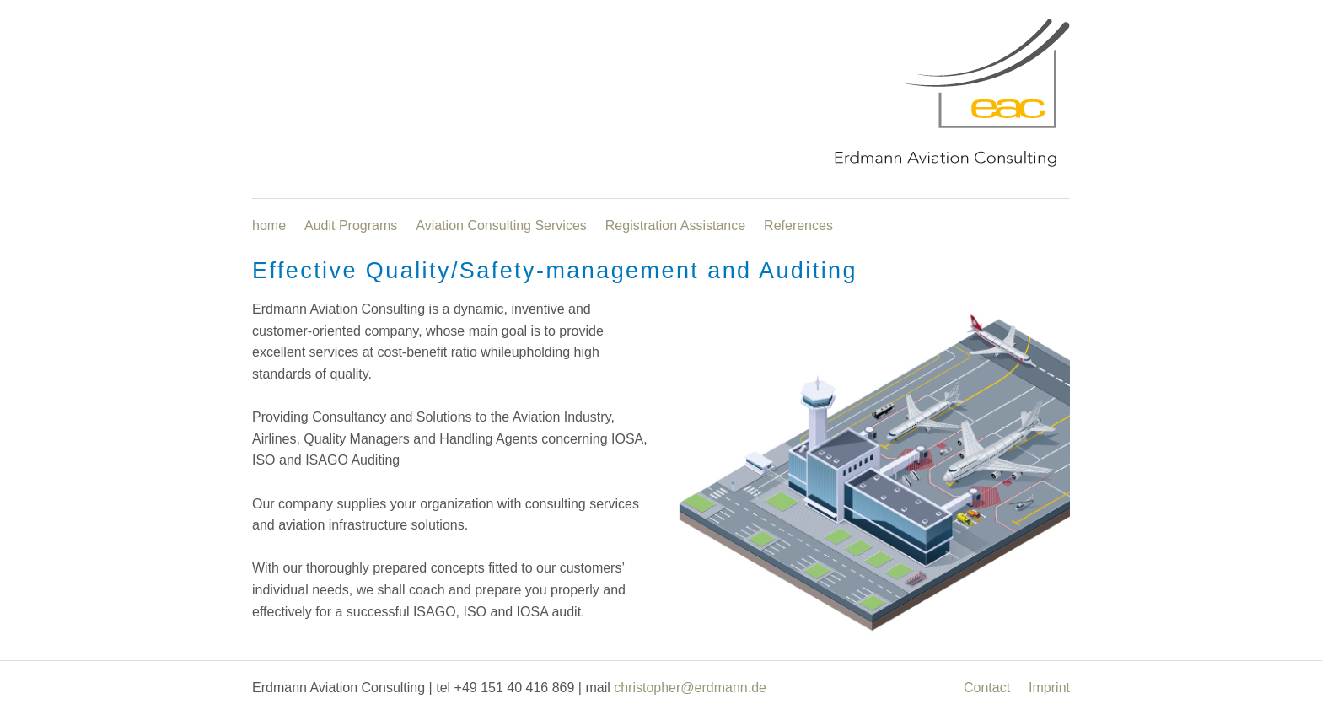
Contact (987, 687)
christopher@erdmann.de (690, 687)
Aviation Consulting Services (501, 225)
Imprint (1049, 687)
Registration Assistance (675, 225)
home (269, 225)
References (798, 225)
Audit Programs (350, 225)
